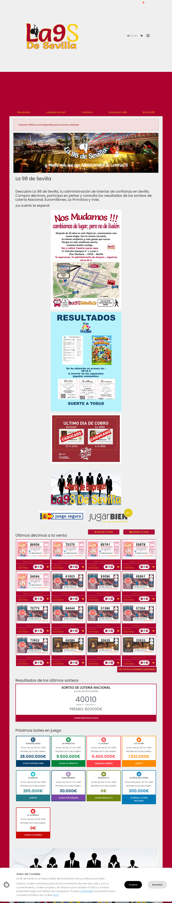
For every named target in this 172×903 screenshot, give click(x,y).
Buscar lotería (103, 532)
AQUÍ (56, 895)
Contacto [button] (87, 112)
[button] (24, 156)
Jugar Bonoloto (104, 797)
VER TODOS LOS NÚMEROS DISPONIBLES (137, 669)
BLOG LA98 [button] (149, 112)
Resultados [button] (23, 112)
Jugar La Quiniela (33, 835)
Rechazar (157, 884)
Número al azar (138, 532)
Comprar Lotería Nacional (139, 799)
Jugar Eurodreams (68, 797)
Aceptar (133, 884)
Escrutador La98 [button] (118, 112)
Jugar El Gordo (103, 763)
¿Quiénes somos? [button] (56, 112)
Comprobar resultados (86, 718)
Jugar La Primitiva (68, 763)
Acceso (132, 35)
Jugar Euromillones (33, 763)
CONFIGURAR (86, 891)
